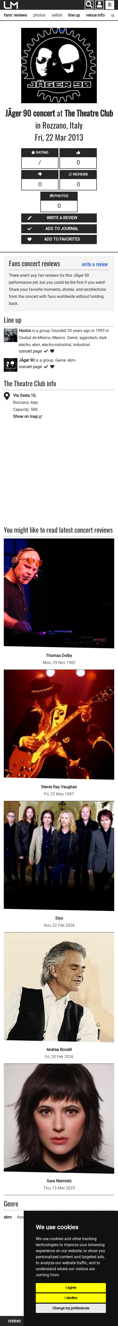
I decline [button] (71, 1298)
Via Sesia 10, (24, 395)
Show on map (25, 416)
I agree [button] (71, 1288)
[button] (99, 5)
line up (74, 15)
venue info (95, 15)
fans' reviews (15, 15)
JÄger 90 (18, 113)
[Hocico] (10, 335)
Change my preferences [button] (70, 1308)
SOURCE (60, 31)
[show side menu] (109, 5)
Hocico (25, 330)
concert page (30, 351)
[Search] (89, 5)
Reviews (14, 1320)
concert (43, 113)
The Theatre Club (89, 113)
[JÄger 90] (10, 364)
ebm (8, 1217)
